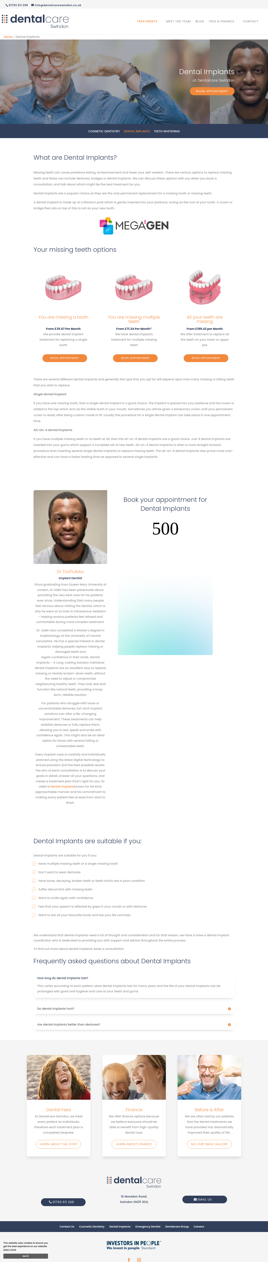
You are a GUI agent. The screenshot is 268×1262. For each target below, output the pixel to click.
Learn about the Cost (58, 1144)
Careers (199, 1226)
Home (8, 37)
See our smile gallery (209, 1144)
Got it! (26, 1256)
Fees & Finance (221, 21)
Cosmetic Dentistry (104, 131)
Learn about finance (134, 1144)
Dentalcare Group (177, 1226)
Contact (251, 21)
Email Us (205, 1199)
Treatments (147, 21)
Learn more (9, 1249)
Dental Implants (137, 131)
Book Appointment (212, 91)
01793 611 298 (63, 1202)
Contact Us (67, 1226)
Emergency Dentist (147, 1226)
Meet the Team (178, 21)
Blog (200, 21)
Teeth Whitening (167, 131)
